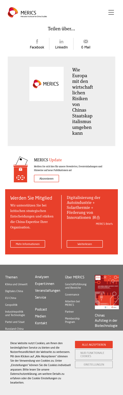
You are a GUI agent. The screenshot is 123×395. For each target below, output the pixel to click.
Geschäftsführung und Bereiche (75, 286)
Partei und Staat (15, 321)
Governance (72, 294)
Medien (40, 316)
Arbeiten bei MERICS (72, 303)
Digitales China (14, 291)
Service (40, 297)
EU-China (10, 297)
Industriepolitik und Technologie (15, 313)
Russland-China (14, 328)
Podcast (41, 309)
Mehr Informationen (28, 244)
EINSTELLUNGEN (94, 364)
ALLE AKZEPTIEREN (94, 344)
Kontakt (41, 323)
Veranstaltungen (46, 290)
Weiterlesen (85, 244)
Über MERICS (74, 277)
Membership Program (72, 320)
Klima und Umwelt (16, 284)
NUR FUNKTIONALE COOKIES (92, 354)
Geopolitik (11, 304)
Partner (69, 311)
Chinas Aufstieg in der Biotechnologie (106, 320)
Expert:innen (44, 283)
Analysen (42, 276)
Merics (28, 13)
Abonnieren (46, 178)
